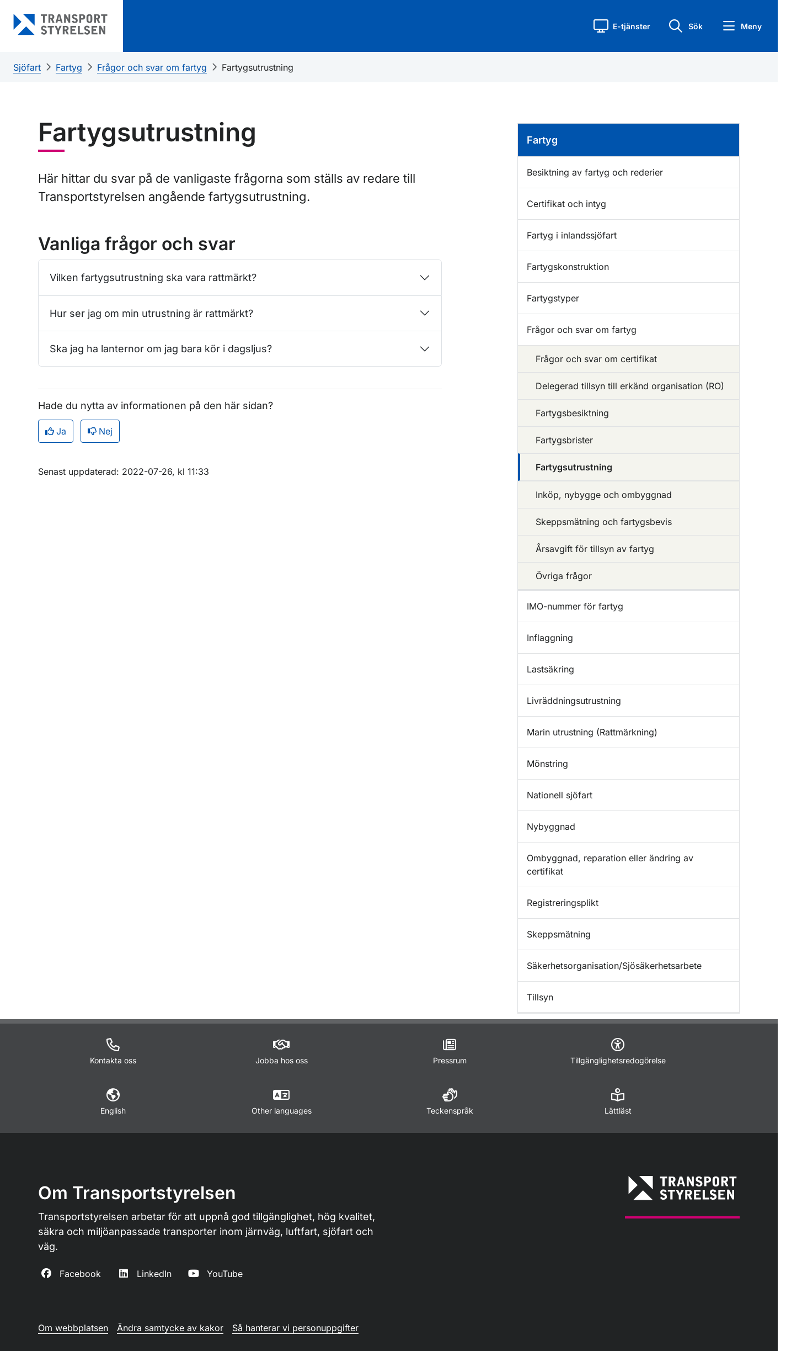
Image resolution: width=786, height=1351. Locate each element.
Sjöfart (27, 67)
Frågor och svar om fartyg (152, 67)
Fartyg (69, 67)
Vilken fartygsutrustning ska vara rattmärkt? (153, 277)
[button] (622, 26)
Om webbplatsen (73, 1327)
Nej (100, 431)
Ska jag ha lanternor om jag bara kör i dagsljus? (161, 348)
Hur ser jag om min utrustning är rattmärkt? (151, 313)
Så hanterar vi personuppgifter (295, 1327)
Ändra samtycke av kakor (170, 1327)
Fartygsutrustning (257, 67)
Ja (55, 431)
